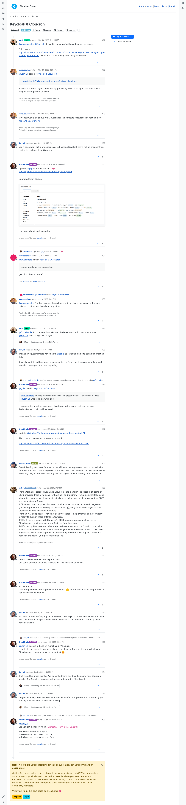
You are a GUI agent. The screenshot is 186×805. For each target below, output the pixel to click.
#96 (103, 720)
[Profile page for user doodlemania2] (13, 465)
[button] (3, 797)
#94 (103, 672)
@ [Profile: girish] (22, 388)
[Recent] (3, 8)
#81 (103, 164)
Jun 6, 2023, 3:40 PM (54, 164)
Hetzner (42, 281)
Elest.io (60, 353)
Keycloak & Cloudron (46, 73)
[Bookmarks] (3, 24)
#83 (103, 299)
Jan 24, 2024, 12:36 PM (43, 672)
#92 (103, 612)
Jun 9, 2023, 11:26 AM (43, 350)
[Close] (102, 764)
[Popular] (3, 19)
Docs (164, 6)
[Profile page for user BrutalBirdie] (13, 166)
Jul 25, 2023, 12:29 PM (54, 429)
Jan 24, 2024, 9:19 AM (43, 612)
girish (21, 40)
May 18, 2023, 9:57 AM (43, 143)
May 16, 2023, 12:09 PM (47, 114)
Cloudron (26, 281)
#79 (103, 114)
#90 (103, 555)
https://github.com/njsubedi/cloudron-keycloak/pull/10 (58, 433)
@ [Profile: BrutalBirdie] (25, 259)
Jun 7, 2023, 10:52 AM (47, 328)
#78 (103, 70)
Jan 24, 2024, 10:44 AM (55, 642)
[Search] (3, 29)
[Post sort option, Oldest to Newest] (122, 42)
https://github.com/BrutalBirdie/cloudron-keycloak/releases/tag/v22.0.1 (54, 443)
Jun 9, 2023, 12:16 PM (54, 384)
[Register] (182, 8)
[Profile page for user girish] (13, 42)
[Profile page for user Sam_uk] (13, 145)
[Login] (182, 3)
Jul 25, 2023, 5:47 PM (56, 463)
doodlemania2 (25, 463)
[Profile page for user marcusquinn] (13, 72)
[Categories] (3, 3)
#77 (103, 40)
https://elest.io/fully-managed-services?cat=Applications (48, 81)
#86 (103, 384)
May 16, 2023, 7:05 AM (47, 40)
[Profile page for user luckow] (13, 490)
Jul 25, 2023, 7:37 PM (53, 488)
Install (172, 6)
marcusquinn (24, 70)
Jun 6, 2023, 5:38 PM (48, 256)
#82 (103, 256)
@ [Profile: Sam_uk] (39, 44)
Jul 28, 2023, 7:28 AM (54, 555)
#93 (103, 642)
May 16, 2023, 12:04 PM (47, 70)
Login (26, 796)
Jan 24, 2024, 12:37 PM (43, 693)
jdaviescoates (25, 256)
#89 (103, 488)
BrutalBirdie (24, 164)
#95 (103, 693)
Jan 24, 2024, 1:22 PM (54, 720)
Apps (141, 6)
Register (17, 796)
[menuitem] (182, 3)
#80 (103, 143)
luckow (22, 488)
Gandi (35, 281)
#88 (103, 463)
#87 (103, 429)
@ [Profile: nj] (30, 168)
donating (40, 238)
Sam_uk (22, 143)
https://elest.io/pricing (29, 121)
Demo (157, 6)
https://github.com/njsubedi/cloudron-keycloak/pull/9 (45, 171)
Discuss (26, 30)
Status (149, 6)
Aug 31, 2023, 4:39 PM (54, 582)
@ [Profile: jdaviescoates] (26, 44)
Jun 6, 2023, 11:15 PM (47, 299)
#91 (103, 582)
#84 (103, 328)
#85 (103, 350)
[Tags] (3, 13)
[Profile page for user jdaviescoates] (13, 257)
